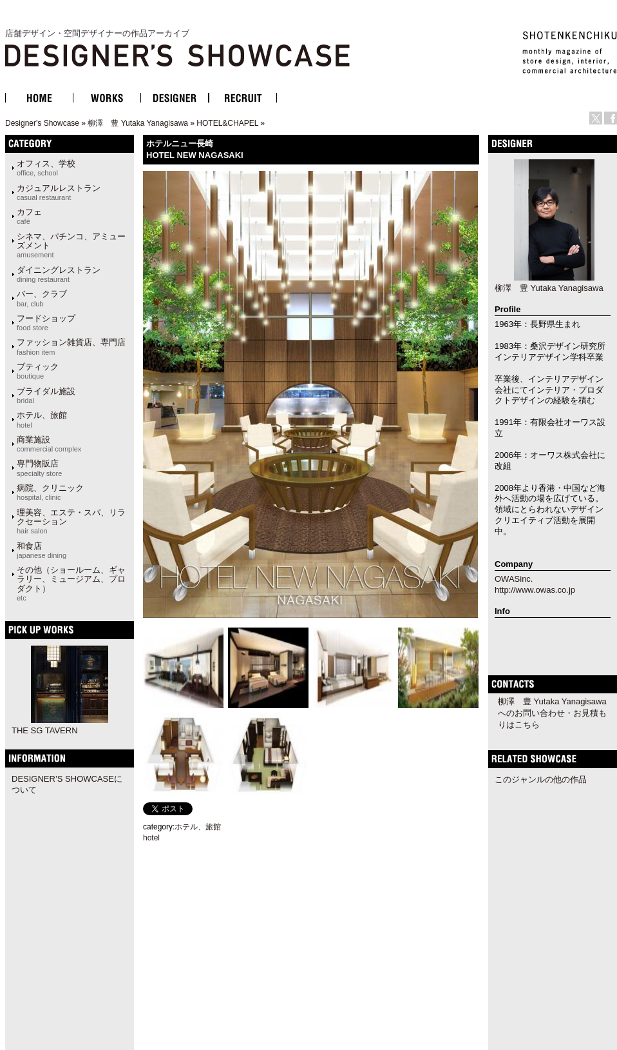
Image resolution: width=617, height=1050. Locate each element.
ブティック (38, 371)
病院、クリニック (50, 492)
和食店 (41, 550)
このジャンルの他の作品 (541, 779)
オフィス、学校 (46, 168)
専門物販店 (39, 468)
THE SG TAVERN (45, 730)
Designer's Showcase (42, 123)
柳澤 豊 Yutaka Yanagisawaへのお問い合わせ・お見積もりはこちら (552, 713)
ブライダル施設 (46, 395)
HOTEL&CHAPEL (227, 123)
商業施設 (49, 444)
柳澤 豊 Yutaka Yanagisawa (138, 123)
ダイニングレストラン (58, 274)
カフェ (29, 216)
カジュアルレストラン (58, 192)
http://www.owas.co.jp (535, 590)
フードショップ (46, 322)
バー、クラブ (42, 298)
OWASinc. (514, 579)
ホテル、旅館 (42, 419)
